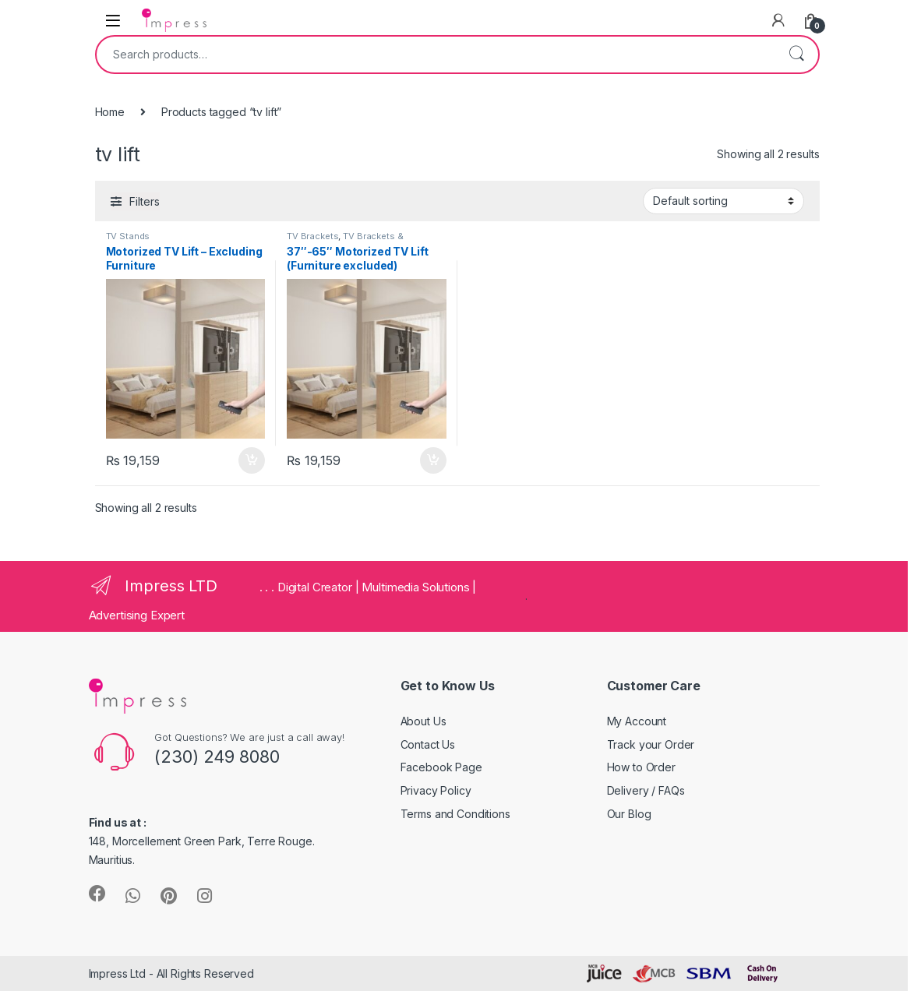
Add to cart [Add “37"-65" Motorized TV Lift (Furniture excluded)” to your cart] (433, 460)
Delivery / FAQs (646, 790)
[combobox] (436, 54)
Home (110, 111)
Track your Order (651, 744)
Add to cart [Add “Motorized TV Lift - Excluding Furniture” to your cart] (251, 460)
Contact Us (428, 744)
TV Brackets (312, 236)
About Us (423, 721)
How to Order (641, 767)
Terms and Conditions (455, 813)
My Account (637, 721)
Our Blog (629, 813)
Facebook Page (441, 767)
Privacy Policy (436, 790)
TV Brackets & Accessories (345, 241)
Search (796, 54)
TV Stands (128, 236)
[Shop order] (723, 201)
